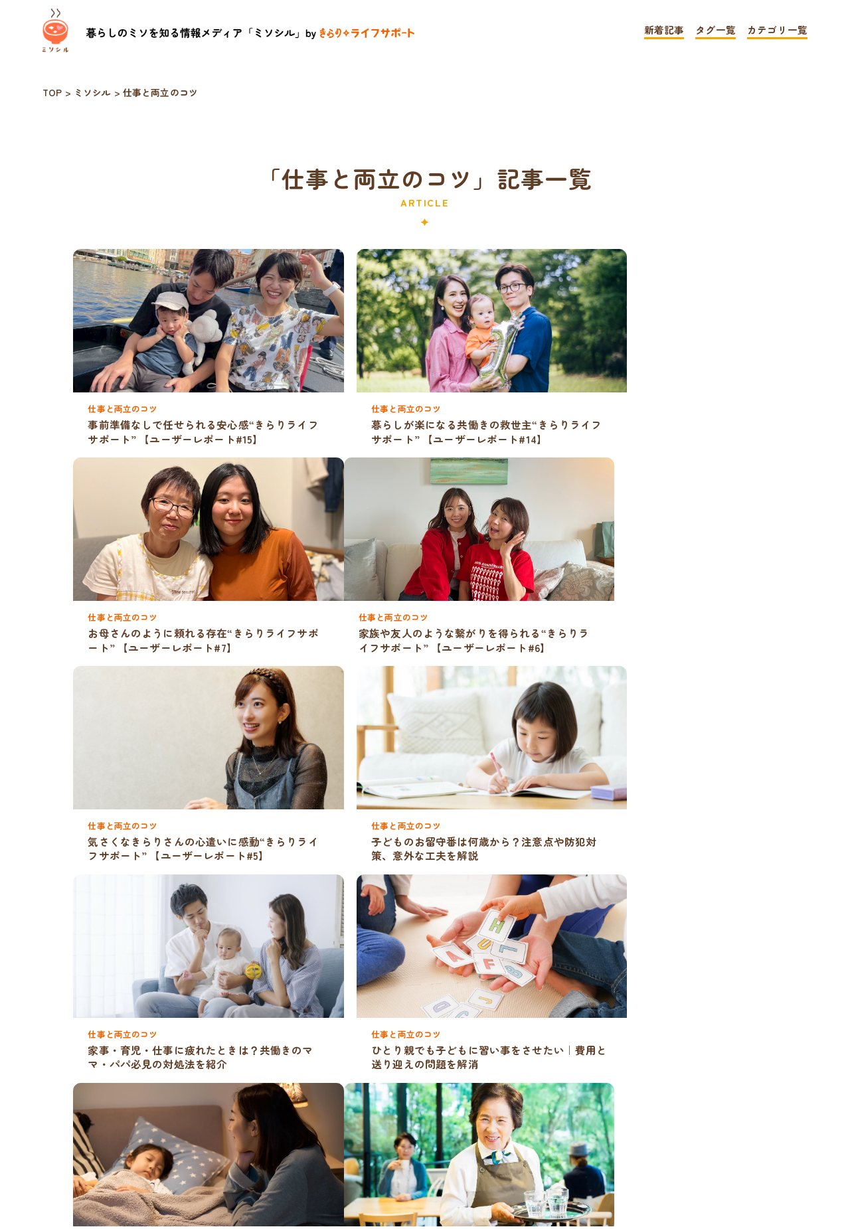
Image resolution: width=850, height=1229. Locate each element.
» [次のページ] (467, 1114)
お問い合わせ (498, 1156)
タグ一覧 (715, 31)
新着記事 (664, 31)
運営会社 (604, 1156)
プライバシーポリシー (352, 1156)
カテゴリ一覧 (777, 31)
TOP (233, 1156)
